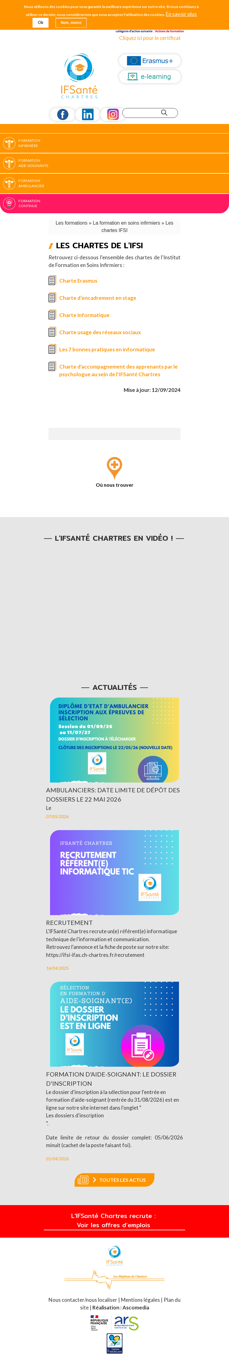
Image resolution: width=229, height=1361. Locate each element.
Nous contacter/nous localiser (83, 1300)
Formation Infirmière (29, 143)
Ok (40, 22)
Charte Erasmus (78, 280)
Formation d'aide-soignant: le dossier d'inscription (111, 1079)
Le (48, 808)
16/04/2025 (57, 968)
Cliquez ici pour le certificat (150, 38)
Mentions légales (140, 1300)
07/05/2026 (57, 816)
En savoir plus (181, 14)
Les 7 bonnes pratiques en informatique (107, 349)
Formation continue (29, 203)
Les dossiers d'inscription (75, 1115)
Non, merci (71, 22)
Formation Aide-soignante (33, 163)
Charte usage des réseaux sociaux (100, 332)
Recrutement (69, 923)
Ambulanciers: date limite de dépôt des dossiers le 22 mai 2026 (113, 795)
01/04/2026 (57, 1159)
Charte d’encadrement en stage (97, 298)
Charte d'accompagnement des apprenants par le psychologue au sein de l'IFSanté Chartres (118, 370)
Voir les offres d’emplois (115, 1225)
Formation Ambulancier (31, 183)
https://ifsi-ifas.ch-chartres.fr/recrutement (95, 955)
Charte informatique (84, 315)
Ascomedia (135, 1308)
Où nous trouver (115, 485)
